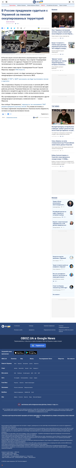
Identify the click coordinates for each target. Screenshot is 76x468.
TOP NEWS (55, 106)
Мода (30, 397)
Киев (15, 363)
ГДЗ (15, 373)
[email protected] (19, 457)
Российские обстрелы (52, 5)
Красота (26, 397)
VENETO (43, 5)
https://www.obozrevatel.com (51, 425)
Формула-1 (35, 368)
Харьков (20, 363)
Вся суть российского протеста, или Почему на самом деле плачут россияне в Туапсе (60, 275)
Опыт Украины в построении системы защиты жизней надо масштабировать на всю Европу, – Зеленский (63, 32)
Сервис (35, 377)
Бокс (31, 368)
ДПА (32, 373)
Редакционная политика (11, 117)
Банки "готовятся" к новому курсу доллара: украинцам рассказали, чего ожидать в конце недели (59, 45)
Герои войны (12, 5)
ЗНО (35, 373)
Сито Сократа (56, 260)
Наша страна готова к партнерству (60, 36)
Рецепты (16, 382)
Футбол (15, 368)
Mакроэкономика (28, 387)
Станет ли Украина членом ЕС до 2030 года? (60, 286)
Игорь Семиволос (57, 269)
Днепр (30, 363)
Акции (31, 377)
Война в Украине (21, 5)
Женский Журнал (37, 397)
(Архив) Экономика (10, 21)
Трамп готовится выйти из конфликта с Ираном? (60, 266)
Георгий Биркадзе (57, 290)
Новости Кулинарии (29, 382)
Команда (31, 325)
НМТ (39, 373)
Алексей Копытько (57, 217)
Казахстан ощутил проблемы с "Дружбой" (59, 257)
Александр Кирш (56, 207)
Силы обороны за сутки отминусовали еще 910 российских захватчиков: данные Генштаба (63, 143)
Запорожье (25, 363)
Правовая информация (49, 325)
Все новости (70, 358)
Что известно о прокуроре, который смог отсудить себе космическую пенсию (62, 133)
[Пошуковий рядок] (73, 2)
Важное (54, 9)
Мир (21, 358)
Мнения (54, 198)
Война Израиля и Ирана (33, 5)
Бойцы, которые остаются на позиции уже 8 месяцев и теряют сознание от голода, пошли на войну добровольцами (63, 163)
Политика (13, 358)
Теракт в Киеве (63, 5)
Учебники (19, 373)
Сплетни (21, 397)
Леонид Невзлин (56, 227)
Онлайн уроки (26, 373)
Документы (31, 329)
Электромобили (24, 377)
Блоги (50, 358)
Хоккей (26, 368)
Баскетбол (21, 368)
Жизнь (32, 358)
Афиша (15, 397)
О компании (17, 325)
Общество (61, 358)
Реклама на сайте (18, 329)
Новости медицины (18, 392)
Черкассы (36, 363)
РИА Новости (20, 70)
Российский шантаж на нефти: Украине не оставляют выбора (59, 213)
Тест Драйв (16, 377)
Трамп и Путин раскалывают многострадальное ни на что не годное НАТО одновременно (59, 203)
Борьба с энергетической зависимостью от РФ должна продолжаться (60, 223)
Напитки (22, 382)
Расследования (43, 358)
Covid (32, 392)
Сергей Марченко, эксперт (58, 279)
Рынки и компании (18, 387)
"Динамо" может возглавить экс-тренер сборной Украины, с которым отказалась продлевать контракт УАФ (59, 61)
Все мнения (56, 294)
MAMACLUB (27, 392)
